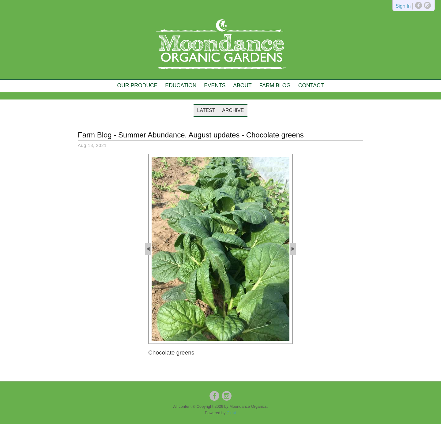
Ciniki (231, 413)
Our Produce (137, 85)
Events (214, 85)
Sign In (403, 6)
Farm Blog (275, 85)
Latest (206, 110)
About (242, 85)
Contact (311, 85)
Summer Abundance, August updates (178, 135)
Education (180, 85)
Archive (233, 110)
